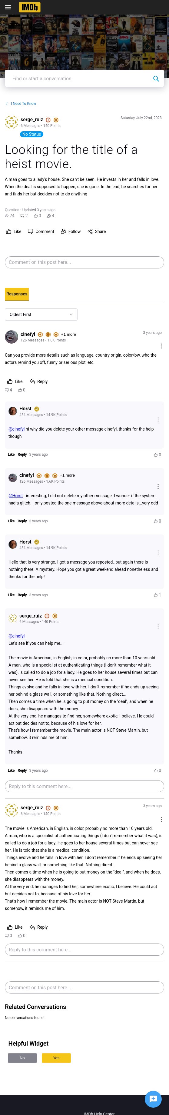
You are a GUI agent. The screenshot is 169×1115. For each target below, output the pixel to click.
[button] (10, 216)
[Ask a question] (153, 1099)
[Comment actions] (161, 346)
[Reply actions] (158, 420)
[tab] (17, 294)
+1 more (68, 334)
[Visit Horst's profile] (12, 411)
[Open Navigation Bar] (10, 7)
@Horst (15, 495)
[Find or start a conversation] (156, 78)
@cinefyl (16, 429)
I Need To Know (20, 104)
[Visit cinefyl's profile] (11, 337)
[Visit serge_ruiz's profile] (11, 122)
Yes (56, 1058)
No (22, 1058)
